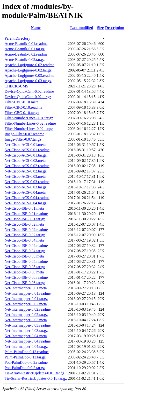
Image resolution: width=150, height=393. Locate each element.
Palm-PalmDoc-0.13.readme (27, 352)
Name (36, 28)
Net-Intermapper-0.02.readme (28, 309)
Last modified (81, 28)
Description (114, 28)
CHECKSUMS (16, 86)
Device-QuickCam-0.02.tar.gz (28, 97)
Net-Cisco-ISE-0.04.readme (26, 245)
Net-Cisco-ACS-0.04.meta (25, 192)
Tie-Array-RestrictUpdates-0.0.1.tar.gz (34, 373)
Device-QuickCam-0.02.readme (29, 91)
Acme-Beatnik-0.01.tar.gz (25, 49)
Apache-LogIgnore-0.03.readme (29, 75)
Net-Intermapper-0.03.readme (28, 325)
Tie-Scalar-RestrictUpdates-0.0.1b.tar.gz (36, 378)
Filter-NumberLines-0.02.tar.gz (29, 129)
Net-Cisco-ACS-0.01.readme (27, 150)
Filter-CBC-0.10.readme (23, 107)
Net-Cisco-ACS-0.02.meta (25, 160)
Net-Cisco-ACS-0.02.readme (27, 166)
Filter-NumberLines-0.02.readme (30, 123)
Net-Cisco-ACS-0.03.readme (27, 182)
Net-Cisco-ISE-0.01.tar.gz (25, 219)
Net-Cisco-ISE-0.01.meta (24, 208)
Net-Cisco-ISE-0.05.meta (24, 256)
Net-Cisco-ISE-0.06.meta (24, 272)
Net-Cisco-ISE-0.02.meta (24, 224)
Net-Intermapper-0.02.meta (26, 304)
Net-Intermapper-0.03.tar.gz (26, 331)
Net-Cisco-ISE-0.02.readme (26, 230)
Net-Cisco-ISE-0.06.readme (26, 277)
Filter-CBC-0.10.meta (21, 102)
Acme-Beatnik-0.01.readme (26, 44)
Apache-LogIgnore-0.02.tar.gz (28, 70)
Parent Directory (17, 38)
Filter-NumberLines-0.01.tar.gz (29, 118)
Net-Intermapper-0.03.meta (26, 320)
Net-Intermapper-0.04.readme (28, 341)
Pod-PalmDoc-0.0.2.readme (26, 362)
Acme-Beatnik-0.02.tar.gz (25, 59)
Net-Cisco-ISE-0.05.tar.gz (25, 267)
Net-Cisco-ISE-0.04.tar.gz (25, 251)
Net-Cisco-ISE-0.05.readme (26, 261)
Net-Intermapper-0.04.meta (26, 336)
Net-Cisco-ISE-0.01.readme (26, 214)
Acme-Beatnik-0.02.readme (26, 54)
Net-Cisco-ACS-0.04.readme (27, 198)
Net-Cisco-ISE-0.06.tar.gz (25, 283)
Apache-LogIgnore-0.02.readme (29, 65)
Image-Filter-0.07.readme (24, 134)
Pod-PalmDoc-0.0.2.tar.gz (25, 368)
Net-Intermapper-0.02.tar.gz (26, 315)
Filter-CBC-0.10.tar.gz (22, 113)
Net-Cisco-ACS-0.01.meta (25, 145)
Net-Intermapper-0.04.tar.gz (26, 346)
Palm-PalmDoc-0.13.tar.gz (25, 357)
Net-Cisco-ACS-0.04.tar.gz (26, 203)
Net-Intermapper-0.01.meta (26, 288)
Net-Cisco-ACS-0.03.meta (25, 176)
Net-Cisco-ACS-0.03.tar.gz (26, 187)
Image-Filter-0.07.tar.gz (23, 139)
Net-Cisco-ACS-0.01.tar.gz (26, 155)
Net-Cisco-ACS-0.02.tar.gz (26, 171)
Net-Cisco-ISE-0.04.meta (24, 240)
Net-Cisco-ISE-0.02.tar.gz (25, 235)
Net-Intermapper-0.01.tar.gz (26, 299)
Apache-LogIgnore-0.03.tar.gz (28, 81)
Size (100, 28)
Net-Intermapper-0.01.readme (28, 293)
